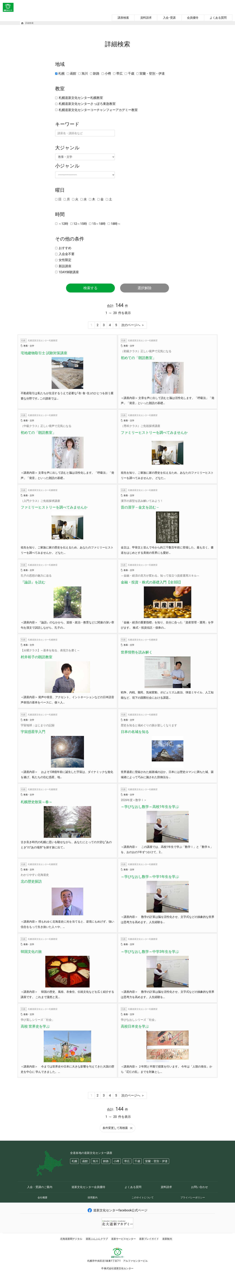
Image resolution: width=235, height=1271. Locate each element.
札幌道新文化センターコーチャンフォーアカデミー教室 (98, 110)
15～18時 (99, 223)
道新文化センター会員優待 (88, 1187)
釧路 (96, 73)
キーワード (67, 124)
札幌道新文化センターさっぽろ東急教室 (87, 104)
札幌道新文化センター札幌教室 (81, 98)
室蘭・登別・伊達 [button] (156, 1161)
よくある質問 (218, 17)
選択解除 (145, 288)
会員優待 (192, 17)
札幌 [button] (74, 1161)
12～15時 (80, 223)
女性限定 (65, 260)
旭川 (84, 73)
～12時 (63, 223)
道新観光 (167, 1238)
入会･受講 (169, 17)
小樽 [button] (116, 1161)
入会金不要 (66, 254)
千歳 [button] (137, 1161)
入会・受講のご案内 (39, 1187)
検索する (90, 288)
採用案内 (92, 1197)
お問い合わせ (199, 1187)
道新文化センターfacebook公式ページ (118, 1210)
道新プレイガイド (149, 1238)
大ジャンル (67, 148)
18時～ (116, 223)
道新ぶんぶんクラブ (97, 1238)
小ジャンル (67, 166)
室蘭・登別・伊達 (152, 73)
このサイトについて (143, 1197)
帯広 (119, 73)
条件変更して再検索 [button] (117, 1128)
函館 (73, 73)
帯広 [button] (127, 1161)
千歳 (131, 73)
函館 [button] (85, 1161)
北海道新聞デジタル (71, 1238)
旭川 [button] (95, 1161)
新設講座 (65, 266)
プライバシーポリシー (192, 1197)
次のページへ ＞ (132, 325)
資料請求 (146, 17)
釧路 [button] (106, 1161)
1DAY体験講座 (69, 272)
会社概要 (42, 1197)
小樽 (108, 73)
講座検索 (123, 17)
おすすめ (65, 248)
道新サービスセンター (123, 1238)
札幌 (61, 73)
